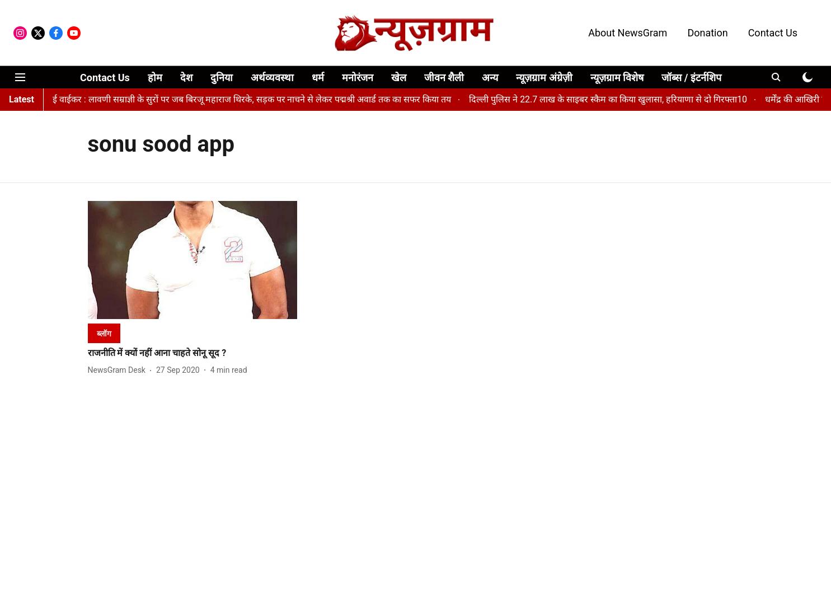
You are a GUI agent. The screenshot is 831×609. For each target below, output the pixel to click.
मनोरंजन (357, 77)
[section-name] (104, 333)
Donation (707, 33)
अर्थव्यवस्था (272, 77)
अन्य (490, 77)
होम (155, 77)
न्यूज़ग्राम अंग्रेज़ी (544, 77)
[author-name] (119, 370)
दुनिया (221, 77)
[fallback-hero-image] (193, 260)
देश (186, 77)
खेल (398, 77)
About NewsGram (627, 33)
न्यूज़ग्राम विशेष (617, 77)
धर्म (318, 77)
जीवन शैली (444, 77)
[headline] (193, 353)
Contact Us (772, 33)
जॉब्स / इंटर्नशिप (691, 77)
